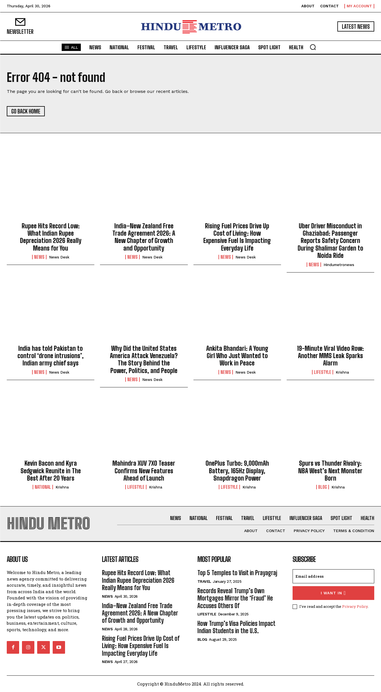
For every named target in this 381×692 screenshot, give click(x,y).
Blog (322, 487)
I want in (333, 593)
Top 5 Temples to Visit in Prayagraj (237, 573)
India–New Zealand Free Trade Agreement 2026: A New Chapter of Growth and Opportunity (143, 237)
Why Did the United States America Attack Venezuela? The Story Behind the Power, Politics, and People (144, 359)
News (39, 257)
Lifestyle (322, 372)
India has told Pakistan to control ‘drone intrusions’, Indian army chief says (50, 356)
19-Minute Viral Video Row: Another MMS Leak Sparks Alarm (330, 356)
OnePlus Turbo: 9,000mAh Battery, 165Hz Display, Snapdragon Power (237, 470)
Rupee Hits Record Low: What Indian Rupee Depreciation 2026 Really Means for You (50, 237)
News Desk (59, 257)
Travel (204, 581)
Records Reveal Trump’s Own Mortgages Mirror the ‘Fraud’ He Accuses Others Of (235, 598)
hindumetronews (339, 265)
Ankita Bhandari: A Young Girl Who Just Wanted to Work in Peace (237, 356)
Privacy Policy (355, 606)
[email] (333, 576)
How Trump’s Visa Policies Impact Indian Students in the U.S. (236, 627)
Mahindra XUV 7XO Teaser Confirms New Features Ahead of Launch (143, 470)
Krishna (342, 372)
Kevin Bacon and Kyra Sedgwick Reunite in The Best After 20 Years (51, 470)
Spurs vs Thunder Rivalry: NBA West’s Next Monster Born (330, 470)
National (43, 487)
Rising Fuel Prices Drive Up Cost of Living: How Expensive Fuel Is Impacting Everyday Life (237, 237)
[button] (313, 47)
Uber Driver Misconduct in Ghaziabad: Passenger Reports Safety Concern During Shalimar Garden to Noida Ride (330, 241)
